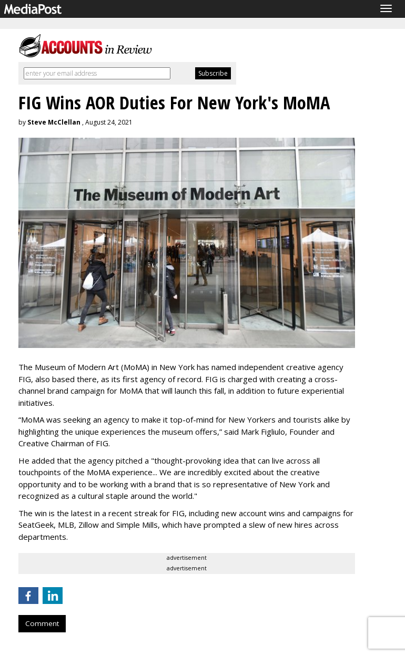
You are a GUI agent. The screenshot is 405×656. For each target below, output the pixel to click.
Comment (42, 623)
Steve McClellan (53, 122)
